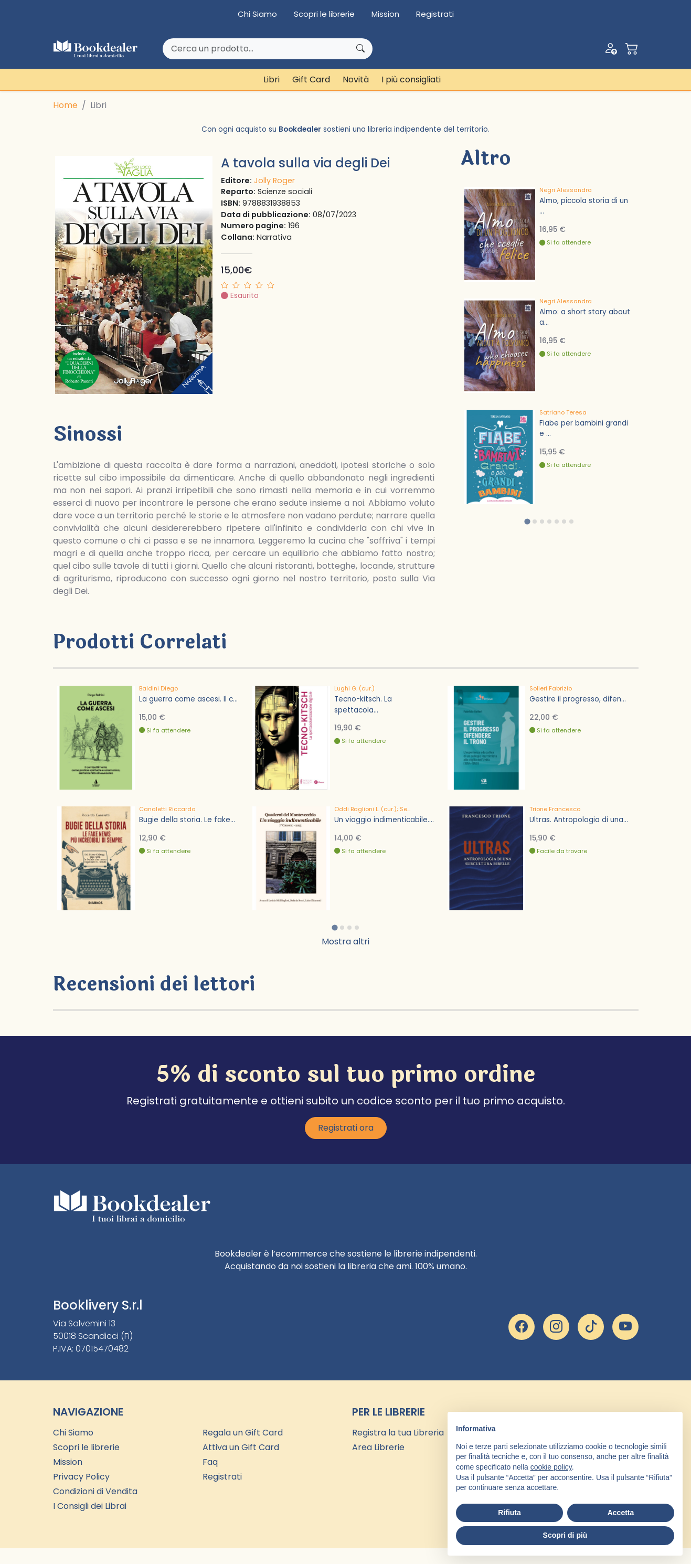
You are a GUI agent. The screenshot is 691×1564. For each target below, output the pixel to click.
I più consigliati (411, 79)
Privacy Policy (81, 1477)
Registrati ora (346, 1128)
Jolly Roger (274, 180)
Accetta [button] (621, 1512)
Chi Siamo (257, 13)
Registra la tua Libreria (398, 1433)
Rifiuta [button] (509, 1512)
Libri (271, 79)
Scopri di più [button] (565, 1535)
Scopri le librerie (324, 13)
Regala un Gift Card (243, 1433)
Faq (210, 1462)
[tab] (527, 521)
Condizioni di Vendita (95, 1491)
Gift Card (311, 79)
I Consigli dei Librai (89, 1506)
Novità (356, 79)
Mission (385, 13)
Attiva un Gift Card (241, 1447)
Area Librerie (378, 1447)
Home (65, 105)
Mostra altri (345, 941)
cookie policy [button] (551, 1467)
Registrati (435, 13)
